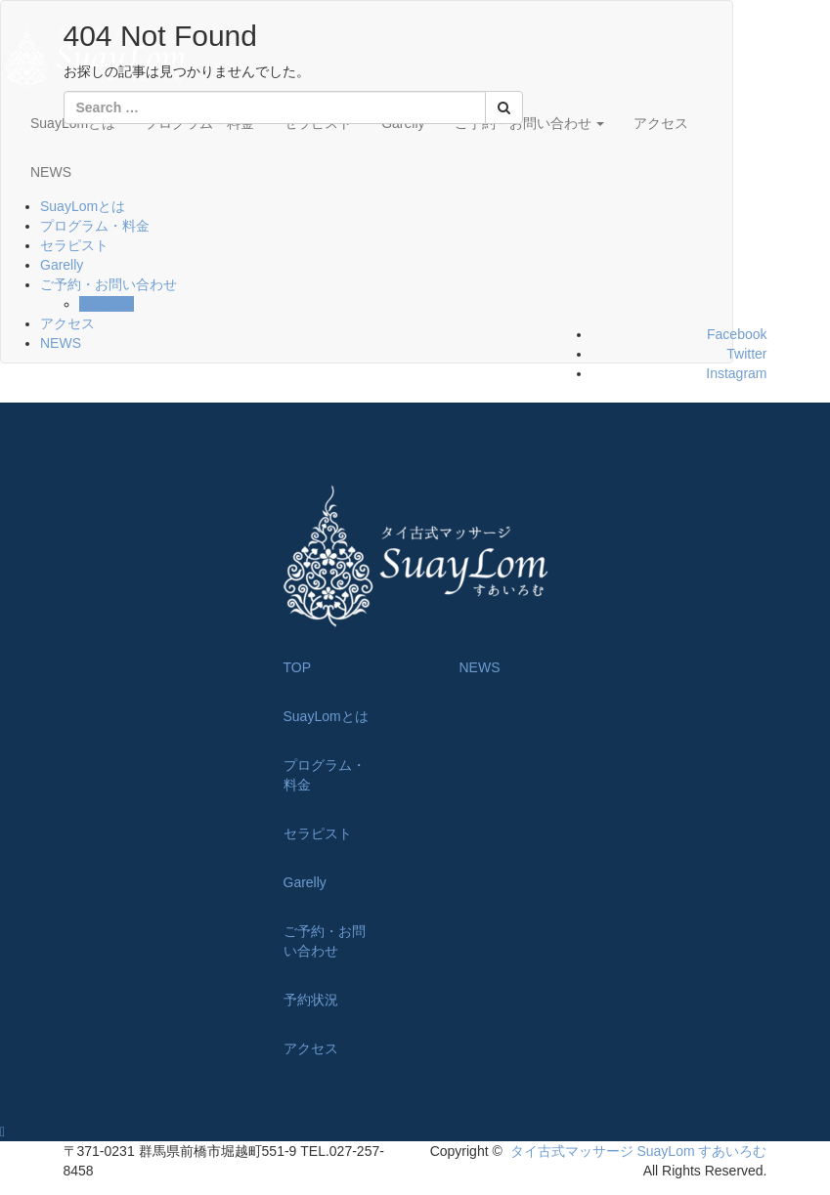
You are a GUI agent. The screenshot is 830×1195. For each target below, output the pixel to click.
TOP (298, 667)
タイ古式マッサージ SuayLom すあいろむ (638, 1151)
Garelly (61, 265)
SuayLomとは (82, 206)
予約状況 (106, 304)
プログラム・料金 (95, 226)
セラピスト (74, 245)
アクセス (660, 123)
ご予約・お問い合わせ (108, 284)
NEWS (50, 172)
